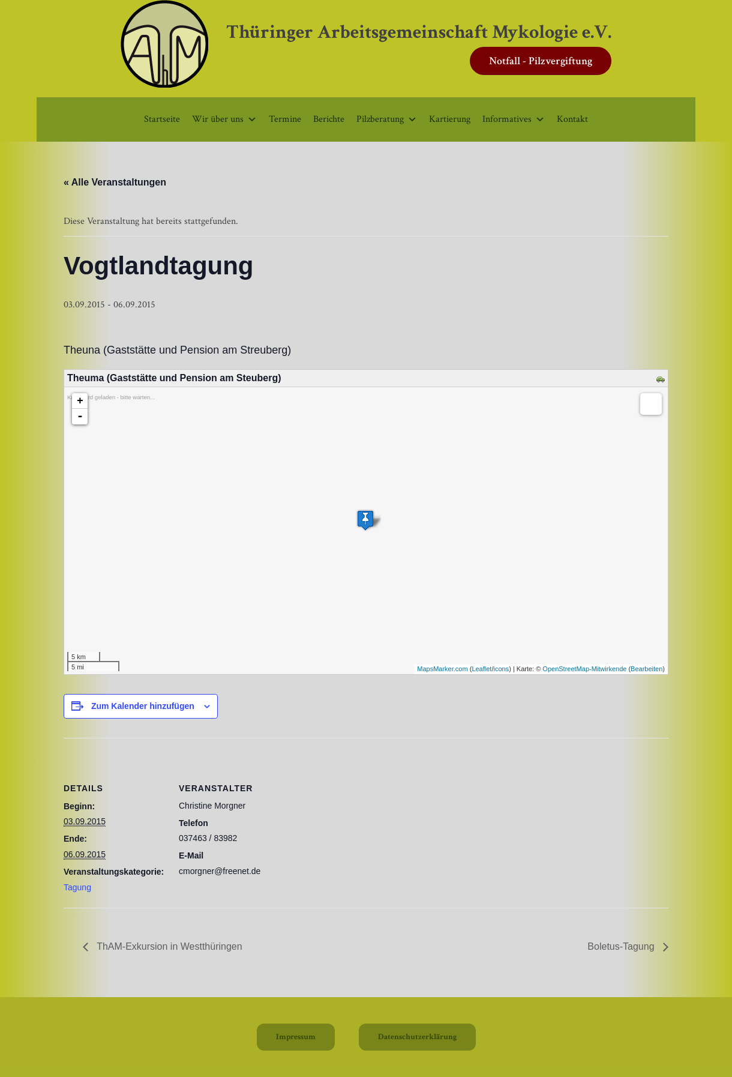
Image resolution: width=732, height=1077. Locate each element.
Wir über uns (224, 119)
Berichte (328, 119)
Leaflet (481, 668)
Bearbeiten (646, 668)
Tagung (77, 887)
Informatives (513, 119)
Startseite (162, 119)
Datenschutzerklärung (417, 1036)
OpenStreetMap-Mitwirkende (584, 668)
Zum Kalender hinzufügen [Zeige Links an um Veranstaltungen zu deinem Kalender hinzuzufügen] (142, 706)
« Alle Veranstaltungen (115, 182)
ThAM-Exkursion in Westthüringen (168, 946)
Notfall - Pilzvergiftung (540, 61)
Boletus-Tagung (622, 946)
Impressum (296, 1036)
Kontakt (572, 119)
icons (501, 668)
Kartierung (449, 119)
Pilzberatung (386, 119)
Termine (285, 119)
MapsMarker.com (442, 668)
